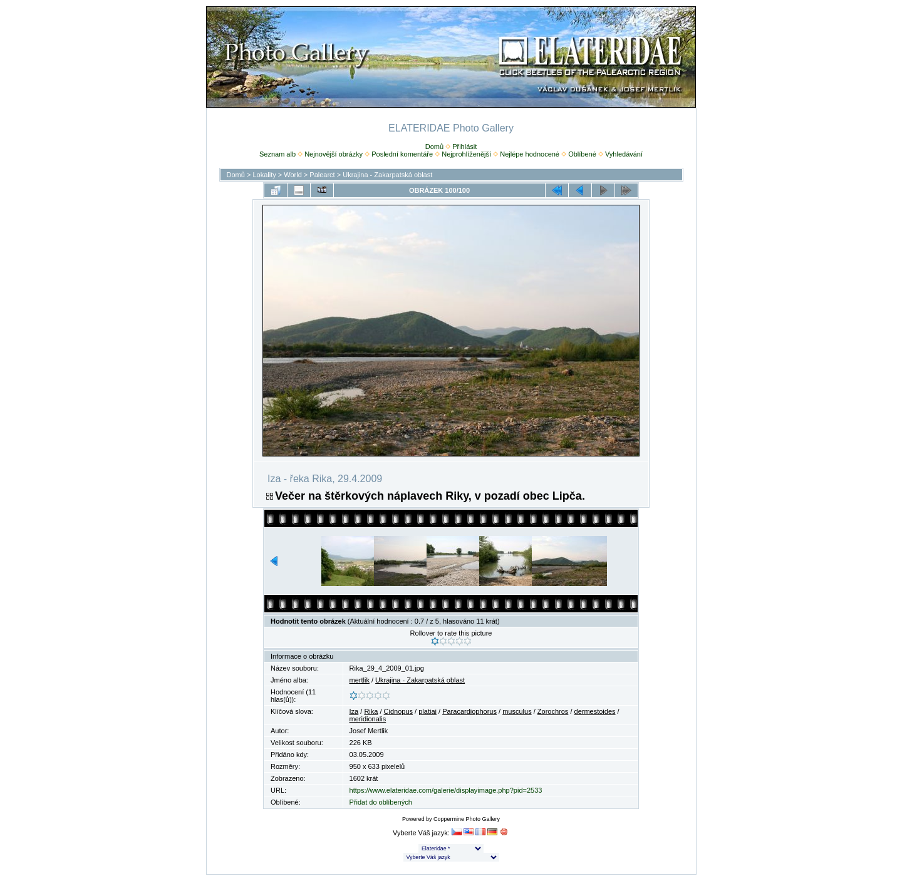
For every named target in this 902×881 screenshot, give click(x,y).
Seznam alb (277, 154)
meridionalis (368, 719)
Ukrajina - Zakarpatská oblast (387, 174)
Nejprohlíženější (466, 154)
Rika (371, 711)
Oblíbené (582, 154)
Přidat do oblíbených (381, 802)
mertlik (360, 680)
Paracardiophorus (469, 711)
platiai (427, 711)
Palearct (321, 174)
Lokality (264, 174)
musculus (516, 711)
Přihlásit (464, 146)
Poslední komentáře (402, 154)
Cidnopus (398, 711)
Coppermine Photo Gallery (466, 819)
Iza (354, 711)
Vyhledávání (624, 154)
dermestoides (595, 711)
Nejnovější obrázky (333, 154)
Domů (434, 146)
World (293, 174)
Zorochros (553, 711)
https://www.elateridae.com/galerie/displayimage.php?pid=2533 (446, 790)
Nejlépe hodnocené (529, 154)
